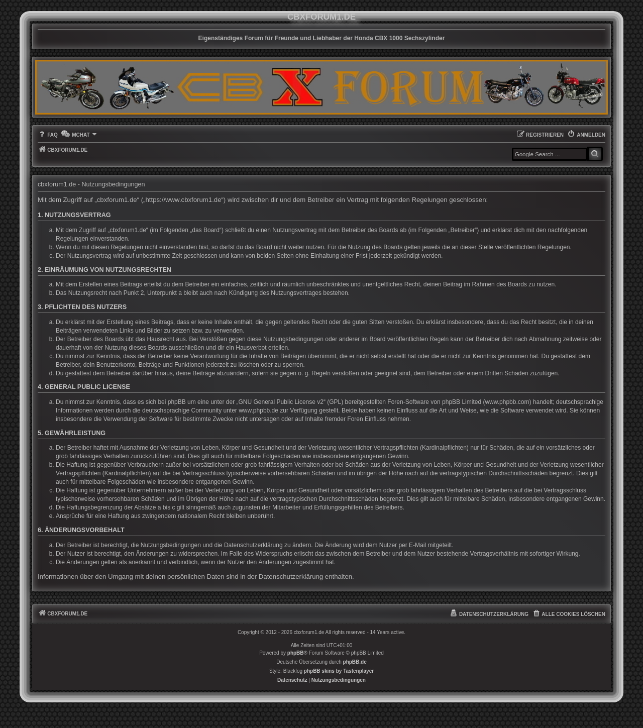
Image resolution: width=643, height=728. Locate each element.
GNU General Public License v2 (281, 401)
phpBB (295, 653)
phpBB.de (355, 662)
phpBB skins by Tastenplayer (339, 671)
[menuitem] (48, 135)
